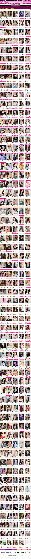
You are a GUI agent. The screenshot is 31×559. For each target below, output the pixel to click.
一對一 (30, 106)
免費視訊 (5, 106)
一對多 (5, 115)
